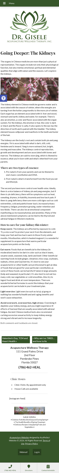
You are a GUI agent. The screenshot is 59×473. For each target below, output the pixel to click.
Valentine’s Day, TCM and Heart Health (15, 339)
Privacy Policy (31, 443)
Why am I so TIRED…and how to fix (44, 339)
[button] (3, 98)
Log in (37, 452)
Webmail (23, 452)
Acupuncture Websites (19, 437)
